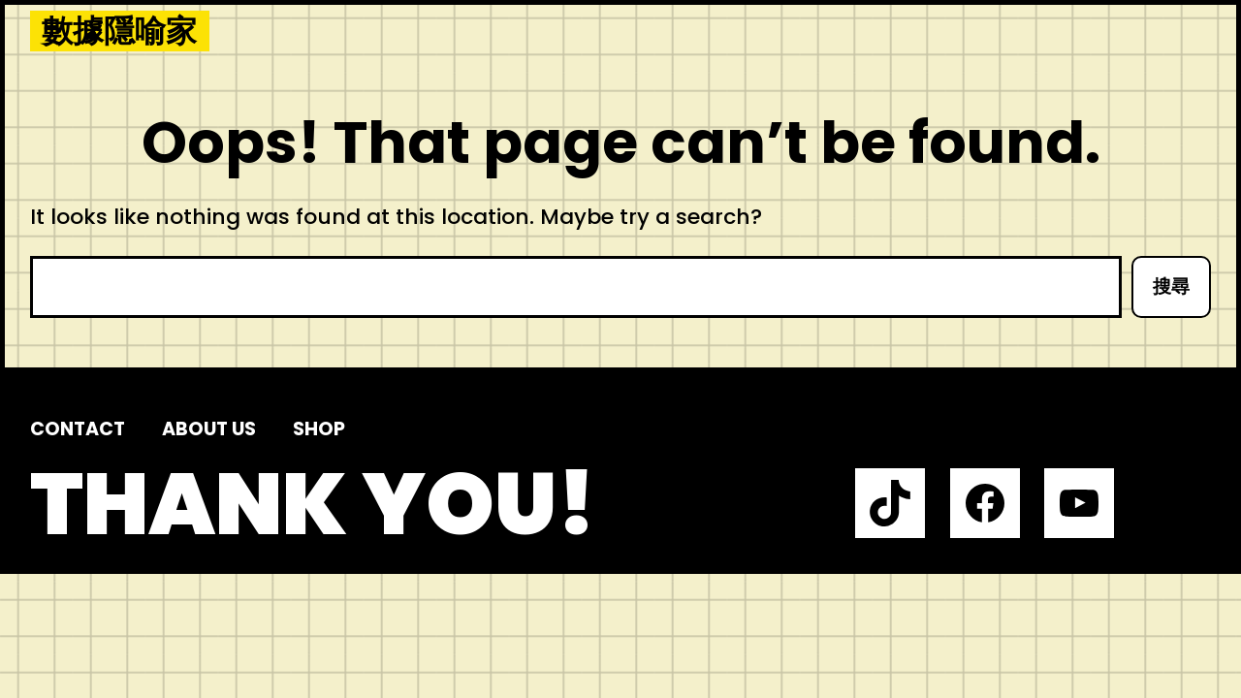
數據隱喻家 (119, 31)
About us (209, 429)
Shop (319, 429)
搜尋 (1171, 286)
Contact (77, 429)
